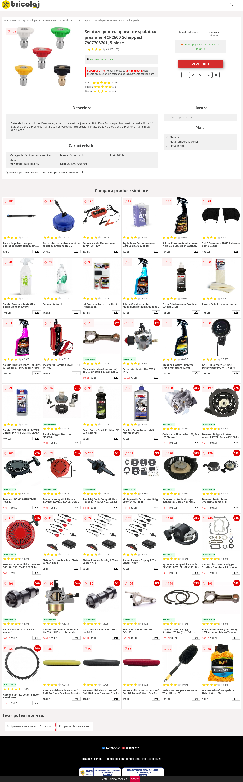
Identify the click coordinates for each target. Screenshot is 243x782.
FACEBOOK (111, 748)
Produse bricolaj (16, 20)
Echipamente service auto (44, 20)
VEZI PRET (200, 63)
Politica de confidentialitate (123, 759)
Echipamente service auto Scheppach (118, 20)
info (37, 251)
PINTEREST (130, 748)
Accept (135, 779)
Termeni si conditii (91, 759)
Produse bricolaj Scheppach (78, 20)
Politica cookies (151, 759)
